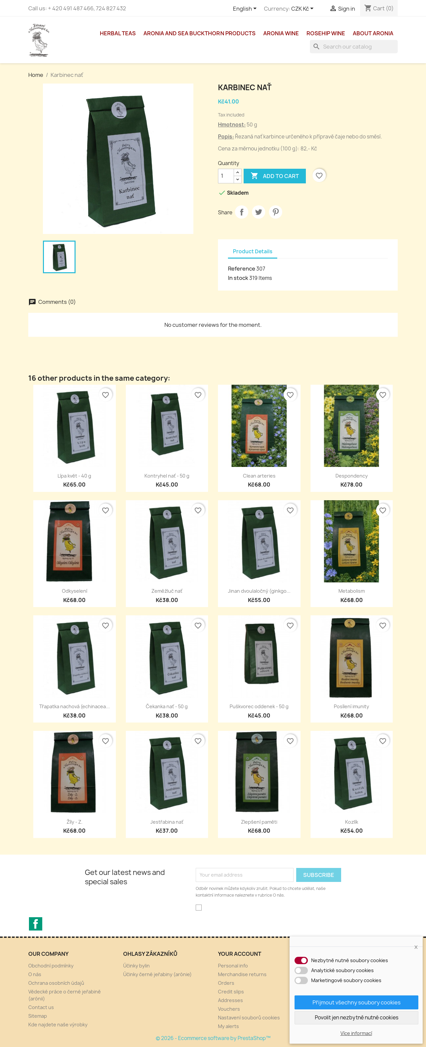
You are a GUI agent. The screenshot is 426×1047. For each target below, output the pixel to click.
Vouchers (229, 1009)
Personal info (233, 965)
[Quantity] (226, 176)
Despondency (351, 476)
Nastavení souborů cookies (249, 1017)
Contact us (41, 1007)
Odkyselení (74, 591)
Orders (226, 983)
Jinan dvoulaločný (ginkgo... (259, 591)
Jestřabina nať (166, 822)
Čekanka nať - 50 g (167, 706)
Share (241, 212)
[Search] (354, 46)
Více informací (356, 1033)
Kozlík (351, 822)
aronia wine (281, 33)
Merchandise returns (242, 974)
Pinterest (275, 212)
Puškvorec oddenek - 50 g (259, 706)
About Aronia (373, 33)
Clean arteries (259, 476)
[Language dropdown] (246, 9)
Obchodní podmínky (51, 965)
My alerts (228, 1026)
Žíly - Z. (75, 822)
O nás (34, 974)
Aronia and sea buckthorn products (199, 33)
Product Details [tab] (252, 251)
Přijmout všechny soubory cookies (357, 1002)
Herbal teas (118, 33)
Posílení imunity (351, 706)
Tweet (258, 212)
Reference (241, 268)
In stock (238, 278)
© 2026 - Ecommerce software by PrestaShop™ (213, 1038)
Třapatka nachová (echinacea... (74, 706)
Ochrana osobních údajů (56, 983)
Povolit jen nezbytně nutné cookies (356, 1017)
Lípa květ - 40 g (74, 476)
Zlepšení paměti (259, 822)
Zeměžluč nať (166, 591)
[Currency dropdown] (303, 9)
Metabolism (351, 591)
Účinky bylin (136, 965)
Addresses (230, 1000)
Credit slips (231, 991)
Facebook (35, 924)
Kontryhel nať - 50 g (166, 476)
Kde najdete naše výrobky (58, 1024)
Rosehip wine (326, 33)
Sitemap (37, 1016)
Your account (239, 953)
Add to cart (275, 176)
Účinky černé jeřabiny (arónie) (157, 974)
